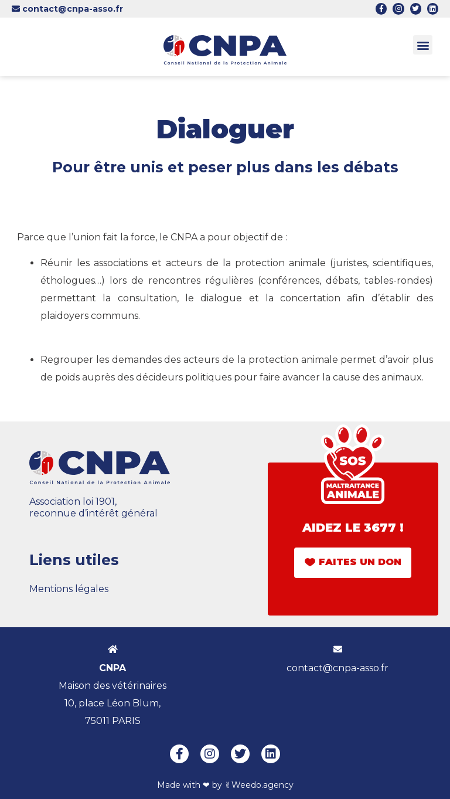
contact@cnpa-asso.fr (67, 9)
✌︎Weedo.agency (259, 785)
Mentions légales (68, 588)
